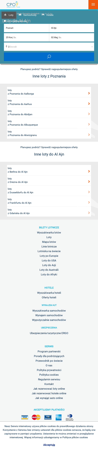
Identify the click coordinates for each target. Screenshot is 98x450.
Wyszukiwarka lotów (49, 232)
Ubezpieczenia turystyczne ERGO (49, 333)
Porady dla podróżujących (49, 356)
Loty (49, 237)
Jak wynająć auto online (49, 398)
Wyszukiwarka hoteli (49, 292)
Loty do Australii (49, 269)
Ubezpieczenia (49, 327)
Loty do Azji (49, 265)
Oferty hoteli (49, 297)
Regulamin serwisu (49, 379)
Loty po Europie (49, 255)
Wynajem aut (49, 305)
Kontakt (49, 384)
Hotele (49, 287)
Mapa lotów (49, 241)
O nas (49, 365)
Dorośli (12, 46)
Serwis (49, 346)
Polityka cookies (49, 374)
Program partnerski (49, 351)
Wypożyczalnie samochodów (49, 319)
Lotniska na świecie (49, 251)
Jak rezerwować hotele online (49, 393)
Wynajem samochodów (49, 315)
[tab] (9, 15)
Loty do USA (49, 260)
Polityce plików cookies (75, 437)
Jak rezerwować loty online (49, 388)
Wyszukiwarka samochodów (49, 310)
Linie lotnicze (49, 246)
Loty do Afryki (49, 274)
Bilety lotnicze (49, 227)
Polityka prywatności (49, 370)
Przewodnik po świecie (49, 360)
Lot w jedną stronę (15, 21)
